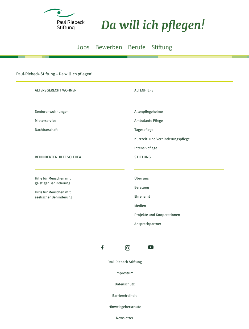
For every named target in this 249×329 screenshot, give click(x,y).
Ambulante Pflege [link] (148, 120)
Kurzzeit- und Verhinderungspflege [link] (162, 139)
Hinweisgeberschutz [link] (125, 307)
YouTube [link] (150, 248)
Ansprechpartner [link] (147, 224)
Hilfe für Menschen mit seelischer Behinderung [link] (53, 195)
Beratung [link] (141, 187)
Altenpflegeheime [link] (148, 111)
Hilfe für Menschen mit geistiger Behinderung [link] (53, 181)
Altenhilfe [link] (143, 90)
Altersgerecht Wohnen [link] (56, 90)
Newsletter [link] (124, 318)
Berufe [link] (137, 47)
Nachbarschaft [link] (46, 129)
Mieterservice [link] (45, 120)
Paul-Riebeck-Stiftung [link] (124, 262)
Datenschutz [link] (125, 284)
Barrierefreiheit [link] (124, 295)
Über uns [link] (141, 178)
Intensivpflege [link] (145, 148)
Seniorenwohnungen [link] (52, 111)
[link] (124, 12)
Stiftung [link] (161, 47)
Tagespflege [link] (143, 129)
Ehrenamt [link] (142, 196)
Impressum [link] (124, 273)
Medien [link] (140, 206)
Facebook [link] (102, 248)
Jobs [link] (83, 47)
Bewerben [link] (108, 47)
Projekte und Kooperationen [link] (157, 215)
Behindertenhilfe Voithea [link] (58, 157)
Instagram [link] (127, 248)
